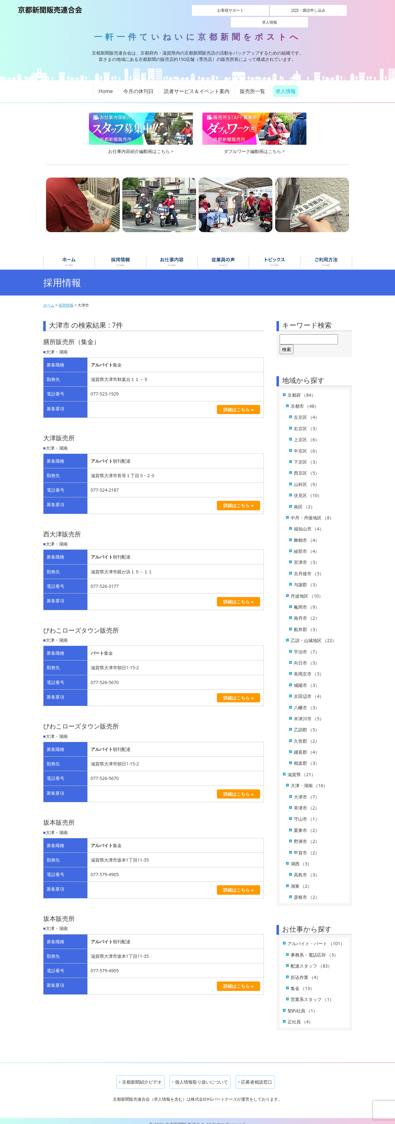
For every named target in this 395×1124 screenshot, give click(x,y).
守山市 (307, 812)
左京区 (307, 410)
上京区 (307, 433)
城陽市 (307, 678)
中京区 (307, 444)
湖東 (301, 879)
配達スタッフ (311, 959)
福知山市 (309, 522)
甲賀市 (307, 845)
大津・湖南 (309, 779)
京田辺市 (309, 689)
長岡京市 (309, 667)
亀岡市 (307, 600)
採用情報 (120, 255)
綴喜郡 (307, 745)
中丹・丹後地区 (312, 511)
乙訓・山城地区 (314, 633)
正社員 (300, 1015)
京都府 (302, 388)
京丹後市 (309, 567)
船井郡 (307, 622)
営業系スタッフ (312, 992)
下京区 (307, 455)
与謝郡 (307, 578)
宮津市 (307, 555)
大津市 (307, 790)
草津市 (307, 801)
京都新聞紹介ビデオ (140, 1075)
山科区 (307, 477)
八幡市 (307, 700)
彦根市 (307, 890)
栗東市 (307, 823)
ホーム (69, 255)
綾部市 (307, 544)
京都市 (305, 399)
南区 (304, 499)
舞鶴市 (307, 533)
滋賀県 (302, 767)
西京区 (307, 466)
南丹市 (307, 611)
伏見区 (308, 488)
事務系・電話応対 (315, 948)
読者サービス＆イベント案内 (196, 84)
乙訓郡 (307, 723)
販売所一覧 (252, 84)
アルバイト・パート (316, 937)
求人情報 (322, 10)
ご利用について (326, 255)
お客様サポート (216, 10)
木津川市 (309, 712)
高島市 (307, 868)
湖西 (301, 857)
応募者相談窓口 (255, 1075)
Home (106, 84)
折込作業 (306, 970)
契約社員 (303, 1004)
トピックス (274, 255)
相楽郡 (307, 756)
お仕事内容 (171, 255)
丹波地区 (307, 589)
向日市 (307, 656)
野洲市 (307, 834)
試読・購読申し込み (270, 10)
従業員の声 (223, 255)
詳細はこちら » (238, 402)
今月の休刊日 (138, 84)
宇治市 (307, 644)
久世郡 (307, 734)
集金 (303, 981)
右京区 (307, 421)
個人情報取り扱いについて (200, 1075)
